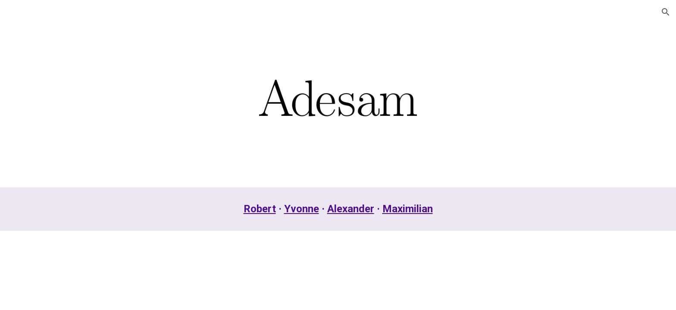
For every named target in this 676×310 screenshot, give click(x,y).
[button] (665, 12)
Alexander (350, 209)
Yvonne (301, 209)
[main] (338, 209)
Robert (260, 209)
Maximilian (407, 209)
